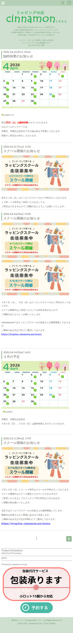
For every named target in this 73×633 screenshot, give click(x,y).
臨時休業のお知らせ (18, 56)
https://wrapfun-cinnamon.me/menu (21, 334)
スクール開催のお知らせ (21, 151)
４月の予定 (11, 357)
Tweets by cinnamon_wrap (14, 565)
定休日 (4, 558)
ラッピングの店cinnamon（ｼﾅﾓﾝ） (30, 620)
